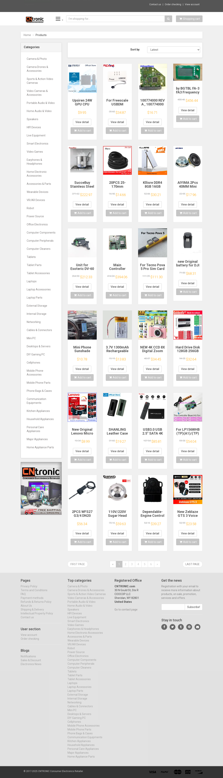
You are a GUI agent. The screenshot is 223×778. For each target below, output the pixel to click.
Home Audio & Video (39, 111)
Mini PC (31, 338)
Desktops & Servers (38, 346)
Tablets (31, 256)
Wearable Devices (37, 191)
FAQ (23, 597)
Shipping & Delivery (32, 612)
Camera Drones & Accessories (37, 68)
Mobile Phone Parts (38, 382)
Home (27, 35)
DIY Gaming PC (36, 354)
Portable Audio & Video (41, 102)
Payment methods (32, 601)
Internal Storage (36, 313)
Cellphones (33, 362)
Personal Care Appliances (35, 429)
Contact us (155, 4)
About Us (26, 608)
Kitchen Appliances (38, 411)
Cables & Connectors (39, 330)
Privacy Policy (29, 589)
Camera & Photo (37, 58)
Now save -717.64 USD (37, 4)
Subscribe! (193, 610)
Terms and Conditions (34, 593)
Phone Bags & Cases (39, 390)
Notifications (28, 659)
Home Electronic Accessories (37, 173)
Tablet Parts (34, 265)
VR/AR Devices (36, 200)
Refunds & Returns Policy (36, 605)
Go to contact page (126, 612)
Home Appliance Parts (40, 447)
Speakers (32, 119)
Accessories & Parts (39, 183)
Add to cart (82, 130)
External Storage (37, 305)
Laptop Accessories (39, 289)
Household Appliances (40, 419)
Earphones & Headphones (34, 161)
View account (192, 4)
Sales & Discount (31, 663)
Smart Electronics (37, 143)
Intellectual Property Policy (37, 616)
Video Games (35, 151)
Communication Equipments (36, 400)
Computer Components (41, 232)
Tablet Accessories (38, 273)
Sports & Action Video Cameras (40, 80)
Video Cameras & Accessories (37, 92)
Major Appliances (37, 439)
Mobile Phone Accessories (35, 372)
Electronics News (31, 667)
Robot (30, 208)
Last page (192, 564)
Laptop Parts (34, 297)
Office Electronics (37, 224)
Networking (34, 322)
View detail (82, 122)
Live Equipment (36, 135)
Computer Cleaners (38, 248)
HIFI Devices (34, 127)
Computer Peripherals (40, 240)
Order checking (173, 4)
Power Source (35, 216)
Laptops (32, 281)
